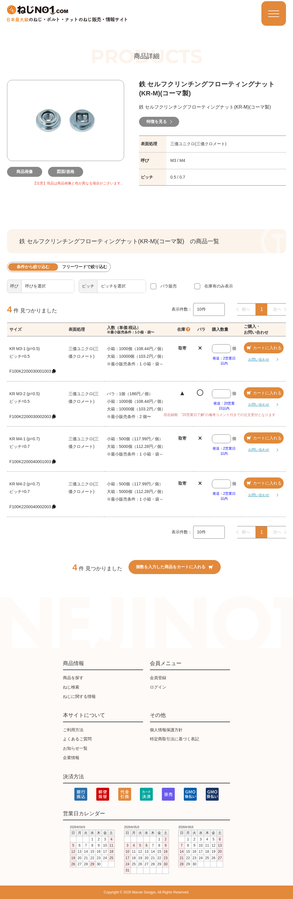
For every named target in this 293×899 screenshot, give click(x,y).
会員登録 (158, 677)
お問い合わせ (258, 359)
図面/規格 (65, 171)
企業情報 (71, 757)
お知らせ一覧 (75, 748)
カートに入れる (264, 347)
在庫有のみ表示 (218, 286)
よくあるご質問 (77, 739)
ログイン (158, 687)
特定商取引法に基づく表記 (174, 739)
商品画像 (24, 171)
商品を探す (73, 677)
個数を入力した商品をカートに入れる (174, 566)
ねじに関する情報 (79, 696)
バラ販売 (168, 286)
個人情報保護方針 (166, 729)
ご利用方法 (73, 729)
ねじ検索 (71, 687)
